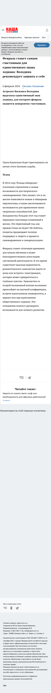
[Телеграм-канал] (17, 608)
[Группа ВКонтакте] (5, 608)
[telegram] (30, 377)
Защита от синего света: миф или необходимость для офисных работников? (25, 397)
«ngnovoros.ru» (22, 623)
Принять (42, 45)
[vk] (21, 377)
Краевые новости (32, 37)
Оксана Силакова (33, 86)
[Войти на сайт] (47, 30)
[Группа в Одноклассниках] (11, 608)
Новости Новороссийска (11, 37)
